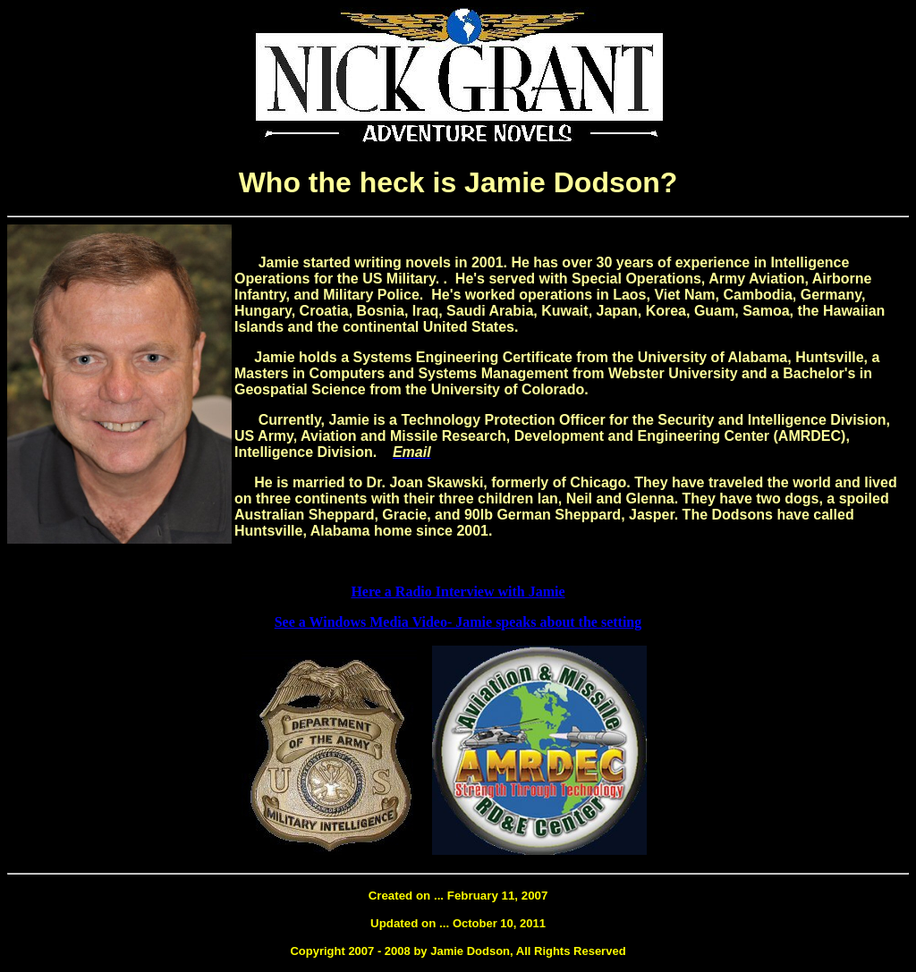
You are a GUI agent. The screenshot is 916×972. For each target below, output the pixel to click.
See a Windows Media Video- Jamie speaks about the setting (458, 622)
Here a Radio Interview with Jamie (457, 591)
